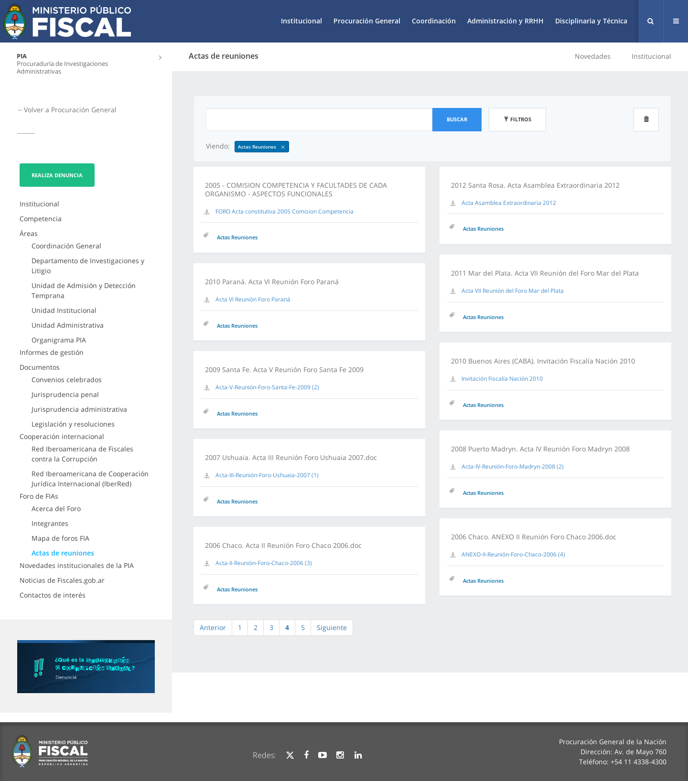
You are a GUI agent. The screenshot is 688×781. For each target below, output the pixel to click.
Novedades (593, 56)
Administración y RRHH (505, 20)
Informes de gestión (52, 352)
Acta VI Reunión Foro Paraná (252, 299)
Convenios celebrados (67, 379)
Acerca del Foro (56, 508)
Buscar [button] (457, 119)
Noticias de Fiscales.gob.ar (62, 580)
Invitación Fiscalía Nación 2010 (502, 378)
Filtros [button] (517, 119)
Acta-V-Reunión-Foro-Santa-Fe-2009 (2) (267, 387)
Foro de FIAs (39, 496)
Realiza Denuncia (57, 175)
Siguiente (332, 627)
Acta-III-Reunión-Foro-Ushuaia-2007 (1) (267, 475)
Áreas (29, 233)
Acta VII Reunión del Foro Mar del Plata (513, 291)
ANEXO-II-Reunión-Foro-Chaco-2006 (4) (513, 554)
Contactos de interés (53, 594)
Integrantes (50, 523)
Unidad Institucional (64, 310)
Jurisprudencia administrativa (79, 409)
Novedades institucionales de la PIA (77, 565)
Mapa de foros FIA (60, 538)
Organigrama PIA (59, 339)
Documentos (40, 367)
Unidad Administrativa (68, 325)
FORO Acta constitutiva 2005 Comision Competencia (284, 211)
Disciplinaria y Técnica (591, 20)
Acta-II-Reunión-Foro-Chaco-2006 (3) (263, 563)
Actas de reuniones (63, 552)
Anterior (213, 627)
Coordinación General (66, 245)
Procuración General (366, 20)
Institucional (301, 20)
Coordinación (434, 20)
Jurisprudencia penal (65, 394)
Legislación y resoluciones (73, 423)
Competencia (41, 218)
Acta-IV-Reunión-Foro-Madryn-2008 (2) (513, 466)
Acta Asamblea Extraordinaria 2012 (509, 203)
